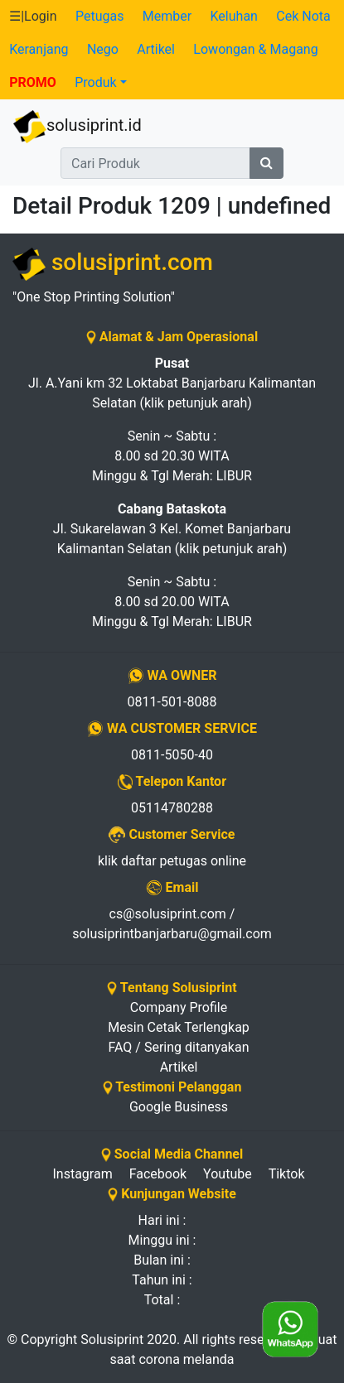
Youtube (227, 1174)
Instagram (82, 1174)
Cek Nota (303, 16)
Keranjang (38, 49)
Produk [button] (95, 82)
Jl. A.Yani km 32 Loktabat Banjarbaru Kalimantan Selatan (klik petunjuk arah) (172, 383)
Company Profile (178, 1007)
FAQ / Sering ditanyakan (179, 1047)
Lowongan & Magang (255, 49)
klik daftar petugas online (172, 861)
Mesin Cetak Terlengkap (179, 1027)
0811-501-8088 (172, 702)
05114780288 (172, 808)
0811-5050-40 (172, 755)
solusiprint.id (77, 126)
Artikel (156, 49)
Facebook (158, 1174)
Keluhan (234, 16)
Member (167, 16)
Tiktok (287, 1174)
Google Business (178, 1107)
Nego (103, 49)
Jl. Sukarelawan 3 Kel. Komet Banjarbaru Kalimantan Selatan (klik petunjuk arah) (172, 529)
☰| (32, 16)
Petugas (99, 16)
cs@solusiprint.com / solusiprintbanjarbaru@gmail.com (172, 924)
